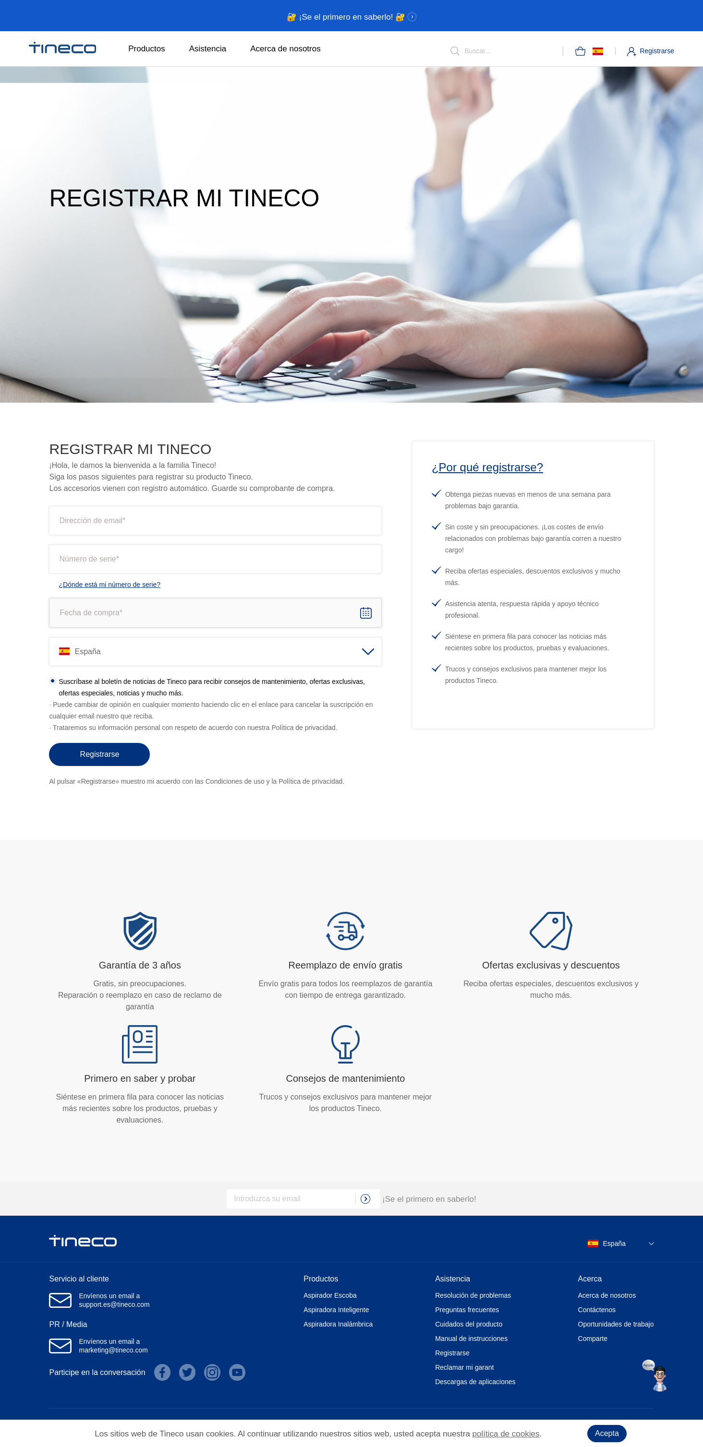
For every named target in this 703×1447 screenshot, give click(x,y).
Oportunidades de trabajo (616, 1324)
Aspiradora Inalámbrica (338, 1324)
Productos (146, 48)
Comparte (592, 1338)
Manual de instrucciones (471, 1338)
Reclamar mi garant (464, 1367)
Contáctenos (597, 1310)
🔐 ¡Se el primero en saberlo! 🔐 (351, 17)
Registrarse (657, 51)
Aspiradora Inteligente (336, 1310)
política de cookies (506, 1433)
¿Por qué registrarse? (487, 467)
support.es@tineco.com (114, 1304)
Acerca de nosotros (285, 48)
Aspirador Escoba (330, 1295)
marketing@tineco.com (113, 1350)
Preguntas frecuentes (467, 1310)
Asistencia (207, 48)
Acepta (607, 1433)
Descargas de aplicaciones (475, 1382)
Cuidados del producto (468, 1324)
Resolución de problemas (473, 1295)
